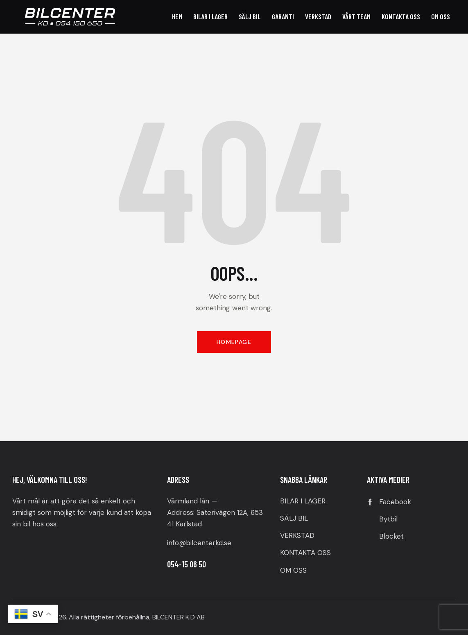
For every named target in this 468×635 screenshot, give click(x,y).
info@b (178, 542)
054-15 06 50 (186, 564)
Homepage (234, 342)
